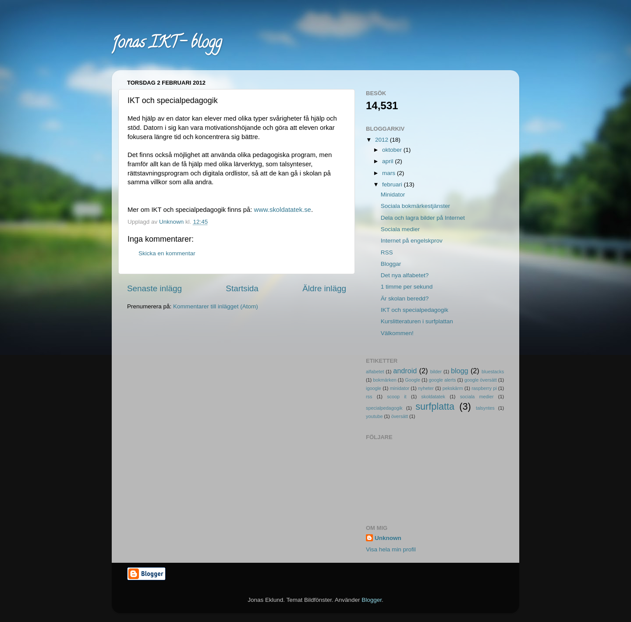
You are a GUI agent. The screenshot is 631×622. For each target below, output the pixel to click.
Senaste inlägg (154, 288)
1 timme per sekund (407, 286)
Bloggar (391, 264)
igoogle (373, 388)
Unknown (388, 538)
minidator (399, 388)
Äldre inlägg (324, 288)
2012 (382, 139)
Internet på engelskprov (412, 240)
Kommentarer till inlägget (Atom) (215, 306)
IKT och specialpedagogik (414, 310)
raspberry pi (483, 388)
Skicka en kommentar (166, 253)
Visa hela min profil (391, 549)
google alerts (442, 379)
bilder (436, 371)
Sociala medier (400, 229)
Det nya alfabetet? (405, 275)
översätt (399, 416)
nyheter (426, 388)
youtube (374, 416)
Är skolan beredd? (405, 298)
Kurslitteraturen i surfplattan (417, 321)
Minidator (393, 194)
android (405, 371)
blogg (459, 371)
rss (369, 396)
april (388, 161)
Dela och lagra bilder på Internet (423, 217)
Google (412, 379)
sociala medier (477, 396)
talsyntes (485, 408)
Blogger (372, 600)
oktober (393, 150)
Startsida (242, 288)
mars (389, 173)
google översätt (480, 379)
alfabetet (375, 371)
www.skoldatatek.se (282, 209)
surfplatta (434, 406)
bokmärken (384, 379)
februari (393, 184)
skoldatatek (433, 396)
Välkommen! (397, 333)
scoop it (396, 396)
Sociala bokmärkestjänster (415, 206)
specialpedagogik (384, 408)
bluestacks (493, 371)
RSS (387, 252)
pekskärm (453, 388)
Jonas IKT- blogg (167, 44)
